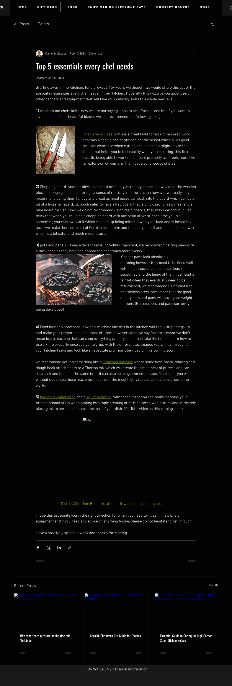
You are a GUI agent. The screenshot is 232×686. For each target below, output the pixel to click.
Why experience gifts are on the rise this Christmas (45, 638)
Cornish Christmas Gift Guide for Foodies (115, 636)
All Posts (21, 24)
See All (213, 585)
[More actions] (193, 53)
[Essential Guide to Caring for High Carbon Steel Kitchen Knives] (186, 610)
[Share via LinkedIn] (59, 548)
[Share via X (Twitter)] (48, 548)
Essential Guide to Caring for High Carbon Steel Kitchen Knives (186, 638)
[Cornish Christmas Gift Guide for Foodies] (116, 610)
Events (43, 24)
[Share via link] (70, 548)
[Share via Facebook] (38, 548)
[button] (212, 24)
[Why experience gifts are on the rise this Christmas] (45, 610)
